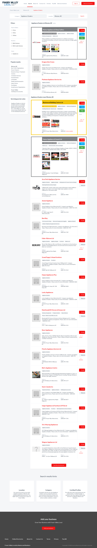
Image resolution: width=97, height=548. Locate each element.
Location (51, 16)
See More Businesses (58, 465)
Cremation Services (16, 75)
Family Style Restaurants (17, 81)
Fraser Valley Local (14, 10)
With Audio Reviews (18, 46)
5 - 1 (80, 336)
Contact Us (42, 3)
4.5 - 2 (81, 248)
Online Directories (17, 539)
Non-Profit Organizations (17, 68)
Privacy (56, 539)
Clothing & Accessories (17, 91)
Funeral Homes (15, 77)
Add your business (62, 3)
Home (25, 3)
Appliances (15, 53)
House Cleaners (15, 70)
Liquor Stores (14, 83)
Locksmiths (14, 79)
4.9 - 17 (81, 120)
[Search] (82, 16)
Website (83, 34)
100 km (14, 35)
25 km (14, 30)
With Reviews (16, 43)
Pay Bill (54, 3)
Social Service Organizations (18, 87)
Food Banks (14, 85)
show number (69, 131)
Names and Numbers (24, 545)
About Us (35, 3)
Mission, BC (26, 10)
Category (17, 16)
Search (30, 3)
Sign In (76, 3)
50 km (14, 32)
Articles (49, 3)
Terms (48, 539)
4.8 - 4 (81, 42)
